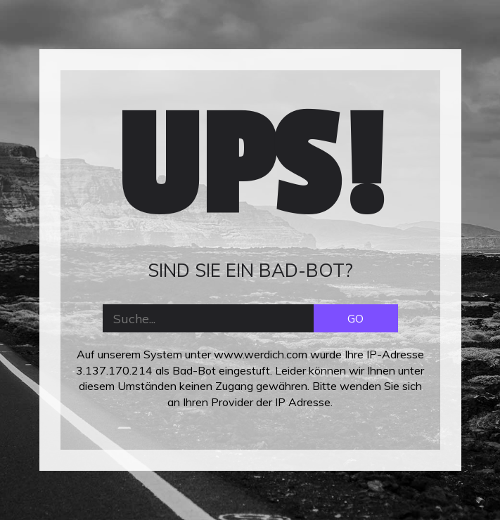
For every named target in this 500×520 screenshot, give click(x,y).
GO (355, 318)
